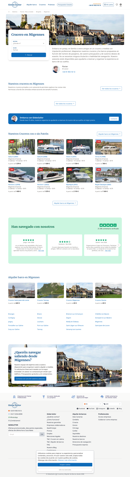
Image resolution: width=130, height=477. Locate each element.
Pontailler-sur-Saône (15, 325)
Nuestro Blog (51, 447)
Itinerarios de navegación (82, 442)
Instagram (100, 408)
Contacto (114, 119)
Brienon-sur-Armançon (74, 314)
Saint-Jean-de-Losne (102, 325)
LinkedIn (111, 408)
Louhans (40, 322)
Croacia (75, 422)
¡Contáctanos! (14, 421)
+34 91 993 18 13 (68, 72)
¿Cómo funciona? (53, 420)
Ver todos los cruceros (111, 89)
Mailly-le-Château (72, 322)
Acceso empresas (104, 417)
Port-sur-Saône (42, 325)
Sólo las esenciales (65, 470)
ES (92, 404)
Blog (119, 408)
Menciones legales (53, 436)
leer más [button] (41, 250)
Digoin (68, 318)
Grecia (75, 425)
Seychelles (76, 433)
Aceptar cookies (65, 465)
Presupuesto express (80, 445)
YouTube (90, 408)
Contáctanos (51, 450)
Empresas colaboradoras (56, 425)
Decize (39, 318)
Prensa (49, 431)
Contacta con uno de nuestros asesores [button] (30, 379)
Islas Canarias (78, 417)
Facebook (81, 408)
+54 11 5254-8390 (15, 414)
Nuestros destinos (79, 436)
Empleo (49, 433)
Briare (39, 314)
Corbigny (11, 318)
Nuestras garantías (54, 422)
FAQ (48, 445)
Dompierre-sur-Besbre (103, 318)
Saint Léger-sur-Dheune (75, 325)
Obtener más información (67, 460)
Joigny (10, 322)
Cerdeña (76, 420)
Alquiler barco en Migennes (109, 134)
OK (42, 434)
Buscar (28, 55)
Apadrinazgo (51, 428)
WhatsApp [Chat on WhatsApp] (13, 417)
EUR (112, 404)
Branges (11, 314)
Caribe (75, 431)
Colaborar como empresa (107, 420)
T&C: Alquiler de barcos (55, 442)
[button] (31, 4)
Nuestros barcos (79, 439)
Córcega (76, 428)
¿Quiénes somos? (53, 417)
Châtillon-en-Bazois (102, 314)
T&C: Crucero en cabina (55, 439)
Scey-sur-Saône (13, 329)
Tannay (39, 329)
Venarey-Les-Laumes (73, 329)
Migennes (98, 322)
